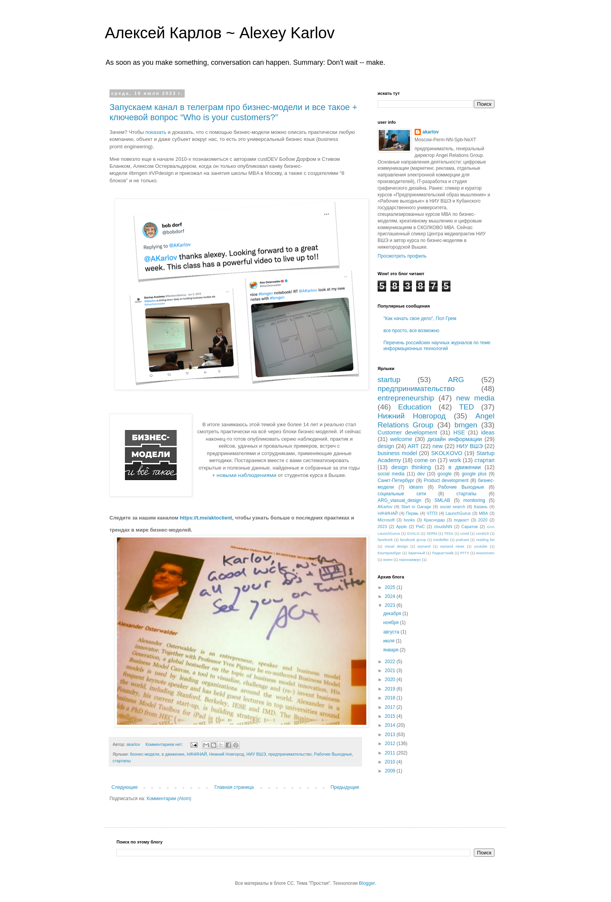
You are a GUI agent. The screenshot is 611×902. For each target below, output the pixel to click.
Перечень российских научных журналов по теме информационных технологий (436, 345)
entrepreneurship (406, 398)
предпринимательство (289, 754)
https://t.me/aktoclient (206, 518)
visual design (396, 546)
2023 (382, 526)
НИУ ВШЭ (256, 754)
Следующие (124, 787)
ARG (456, 379)
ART (413, 446)
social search (452, 506)
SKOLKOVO (446, 453)
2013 (391, 734)
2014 (391, 725)
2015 (391, 716)
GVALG (413, 533)
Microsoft (386, 520)
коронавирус (410, 559)
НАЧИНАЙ (197, 754)
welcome (401, 439)
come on (425, 460)
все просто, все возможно (411, 330)
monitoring (474, 500)
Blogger (367, 883)
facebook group (413, 539)
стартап (484, 460)
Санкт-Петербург (396, 480)
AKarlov (385, 506)
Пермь (412, 513)
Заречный (416, 553)
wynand (424, 546)
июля (389, 641)
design (386, 446)
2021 (391, 670)
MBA (483, 513)
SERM (431, 533)
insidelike (441, 539)
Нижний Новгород (226, 754)
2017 (391, 707)
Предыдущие (344, 787)
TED (466, 407)
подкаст (461, 520)
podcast (462, 539)
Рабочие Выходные (333, 754)
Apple (401, 526)
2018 (391, 698)
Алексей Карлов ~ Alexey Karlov (220, 32)
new (438, 446)
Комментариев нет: (164, 744)
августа (392, 632)
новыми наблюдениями (247, 475)
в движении (173, 754)
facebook (385, 539)
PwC (420, 526)
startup (389, 379)
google (445, 474)
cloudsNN (443, 526)
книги (387, 559)
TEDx (449, 533)
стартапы (122, 760)
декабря (392, 613)
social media (391, 474)
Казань (480, 506)
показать (155, 132)
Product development (446, 480)
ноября (391, 622)
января (391, 650)
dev (421, 474)
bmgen (465, 425)
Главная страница (234, 787)
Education (414, 407)
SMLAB (442, 500)
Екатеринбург (389, 553)
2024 (391, 596)
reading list (485, 539)
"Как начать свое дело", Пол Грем (419, 318)
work (455, 460)
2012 (391, 743)
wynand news (452, 546)
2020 (482, 520)
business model (397, 453)
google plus (474, 474)
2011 (391, 753)
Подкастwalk (443, 553)
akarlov (430, 132)
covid (464, 533)
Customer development (407, 432)
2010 (391, 762)
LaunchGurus (458, 513)
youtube (480, 546)
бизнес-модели (144, 754)
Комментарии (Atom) (169, 798)
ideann (416, 487)
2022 (391, 661)
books (409, 520)
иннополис (485, 553)
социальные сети (402, 493)
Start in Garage (416, 506)
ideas (487, 432)
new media (475, 398)
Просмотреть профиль (402, 256)
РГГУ (464, 553)
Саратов (469, 526)
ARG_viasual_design (399, 500)
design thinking (411, 467)
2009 (391, 771)
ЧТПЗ (432, 513)
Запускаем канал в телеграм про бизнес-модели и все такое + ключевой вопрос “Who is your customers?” (233, 112)
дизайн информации (454, 439)
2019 (391, 689)
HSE (459, 432)
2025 (391, 587)
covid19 (482, 533)
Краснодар (434, 520)
